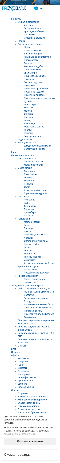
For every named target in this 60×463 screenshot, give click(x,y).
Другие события (26, 380)
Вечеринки (23, 371)
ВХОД (41, 8)
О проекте (16, 390)
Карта (14, 152)
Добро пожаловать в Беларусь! (34, 288)
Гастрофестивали (27, 377)
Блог (13, 349)
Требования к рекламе (29, 409)
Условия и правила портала (32, 396)
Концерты (23, 361)
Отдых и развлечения (22, 155)
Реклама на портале (28, 406)
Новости (15, 352)
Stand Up (22, 384)
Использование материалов (32, 399)
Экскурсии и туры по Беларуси (27, 285)
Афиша (15, 355)
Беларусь (16, 18)
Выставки (23, 368)
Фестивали (23, 358)
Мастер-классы (25, 374)
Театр (21, 364)
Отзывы (22, 345)
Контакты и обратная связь (32, 412)
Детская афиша (26, 387)
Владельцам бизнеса (29, 403)
